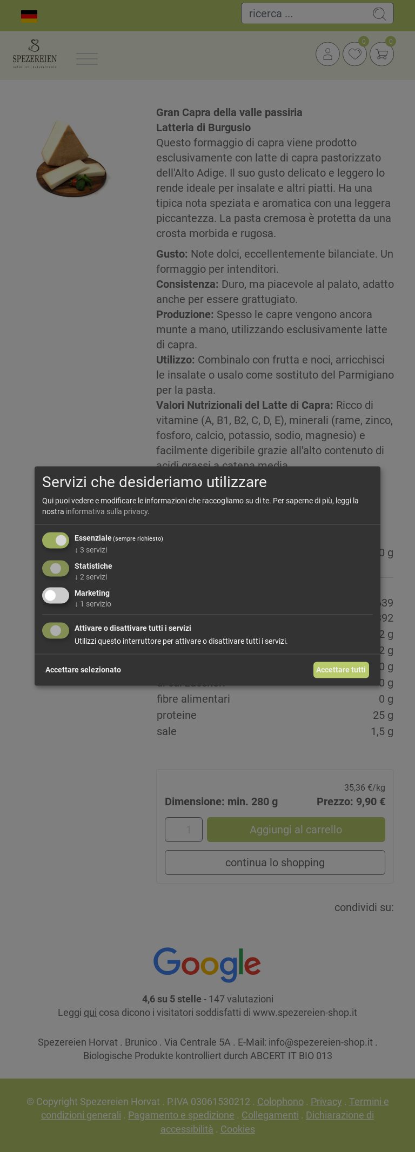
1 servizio (93, 603)
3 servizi (91, 549)
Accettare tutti (341, 669)
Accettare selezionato (83, 669)
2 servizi (91, 576)
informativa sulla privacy (107, 511)
